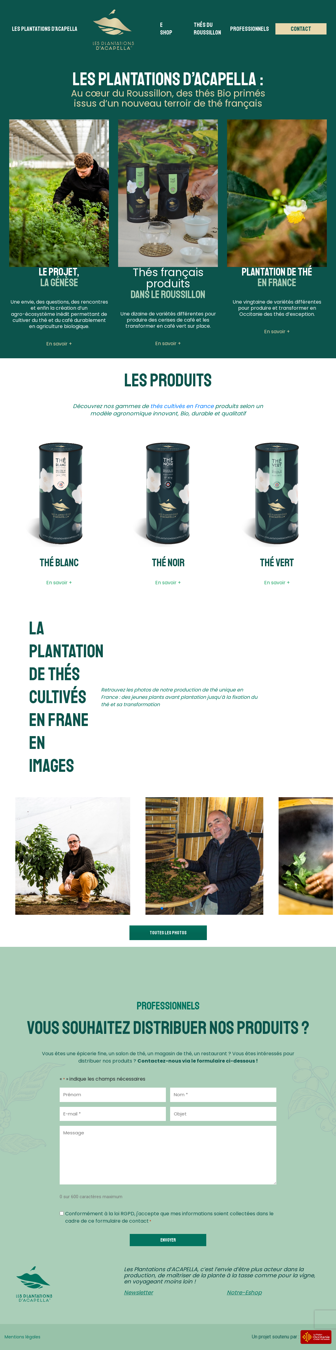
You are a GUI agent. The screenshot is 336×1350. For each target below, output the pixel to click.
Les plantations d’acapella (44, 29)
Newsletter (138, 1292)
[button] (162, 908)
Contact (301, 29)
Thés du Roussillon (207, 28)
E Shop (166, 28)
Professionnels (249, 29)
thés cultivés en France (182, 406)
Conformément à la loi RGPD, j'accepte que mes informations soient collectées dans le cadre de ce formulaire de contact (169, 1217)
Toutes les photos (168, 933)
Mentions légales (22, 1337)
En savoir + (59, 582)
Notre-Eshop (244, 1292)
